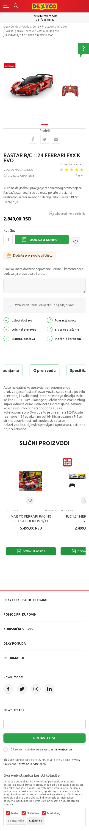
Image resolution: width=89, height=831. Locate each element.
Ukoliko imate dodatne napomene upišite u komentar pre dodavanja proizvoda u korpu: (43, 271)
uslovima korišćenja (58, 749)
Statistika (33, 813)
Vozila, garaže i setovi (20, 30)
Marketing (53, 813)
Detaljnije (10, 202)
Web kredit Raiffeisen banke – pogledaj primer (45, 305)
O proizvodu (44, 370)
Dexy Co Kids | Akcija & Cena (21, 26)
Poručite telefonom (45, 15)
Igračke (62, 26)
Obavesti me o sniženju (70, 213)
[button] (75, 241)
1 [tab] (44, 121)
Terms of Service (28, 763)
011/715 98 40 (45, 19)
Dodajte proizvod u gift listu (30, 255)
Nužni (15, 813)
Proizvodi (48, 26)
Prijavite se (44, 738)
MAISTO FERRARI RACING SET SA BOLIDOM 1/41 (31, 518)
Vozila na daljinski (48, 30)
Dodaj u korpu (44, 240)
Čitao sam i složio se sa (41, 749)
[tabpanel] (44, 79)
